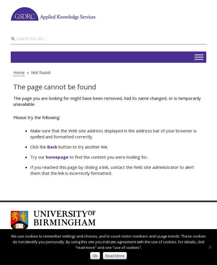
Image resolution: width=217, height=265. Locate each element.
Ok (95, 255)
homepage (57, 157)
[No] (210, 247)
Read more (114, 255)
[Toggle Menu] (198, 57)
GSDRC (53, 14)
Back (52, 147)
